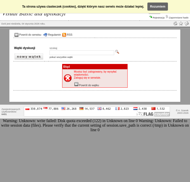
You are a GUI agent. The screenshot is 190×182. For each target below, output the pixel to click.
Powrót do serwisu (30, 34)
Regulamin (54, 34)
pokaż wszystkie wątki (61, 57)
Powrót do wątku (86, 85)
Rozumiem (157, 6)
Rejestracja (157, 17)
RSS (69, 34)
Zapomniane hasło (177, 17)
